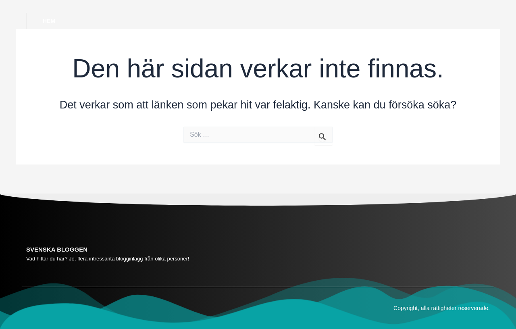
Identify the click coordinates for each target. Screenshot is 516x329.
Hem (49, 21)
